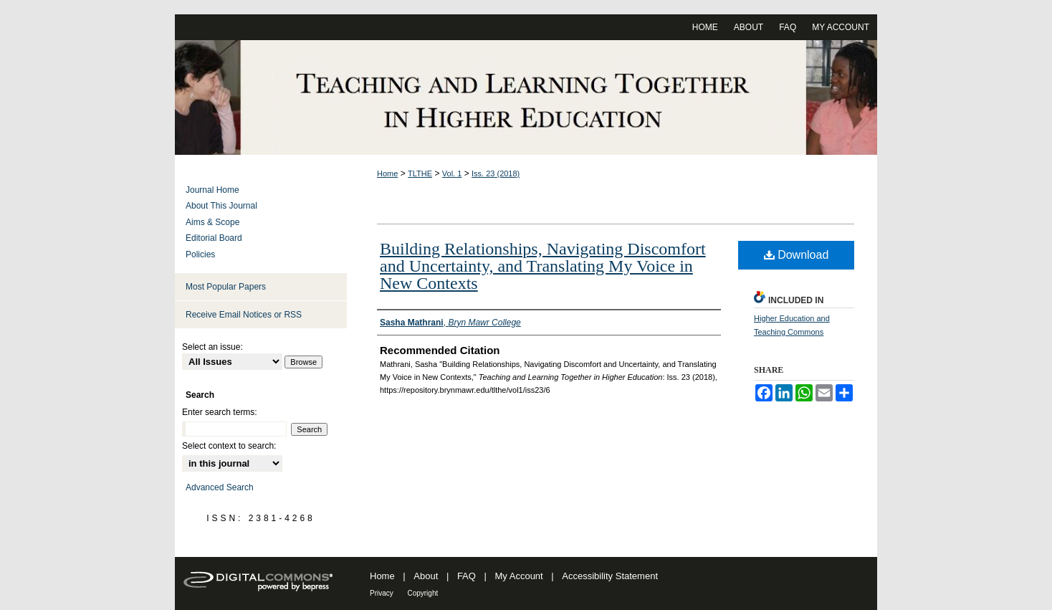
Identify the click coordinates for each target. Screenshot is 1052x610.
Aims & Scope (212, 222)
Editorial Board (214, 238)
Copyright (422, 593)
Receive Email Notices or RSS (244, 315)
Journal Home (212, 190)
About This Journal (221, 206)
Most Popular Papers (226, 287)
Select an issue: (212, 347)
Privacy (381, 593)
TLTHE (420, 173)
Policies (200, 254)
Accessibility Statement (610, 576)
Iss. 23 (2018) (496, 173)
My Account (519, 576)
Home (387, 173)
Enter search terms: (219, 412)
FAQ (466, 576)
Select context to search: (229, 446)
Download (796, 255)
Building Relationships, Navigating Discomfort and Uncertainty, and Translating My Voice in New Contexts (543, 265)
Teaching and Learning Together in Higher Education (526, 97)
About (425, 576)
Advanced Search (220, 487)
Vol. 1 (452, 173)
